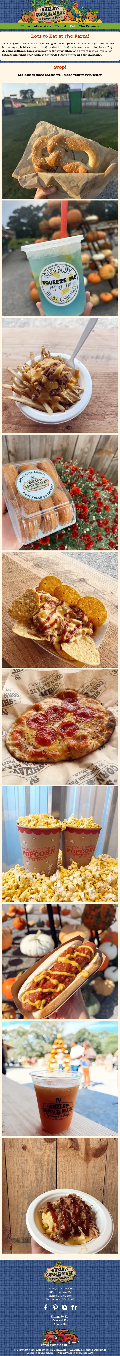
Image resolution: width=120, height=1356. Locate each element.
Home (25, 26)
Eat (72, 26)
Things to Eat (60, 1316)
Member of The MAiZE (40, 1352)
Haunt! (60, 26)
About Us (60, 1324)
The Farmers (89, 26)
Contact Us (60, 1320)
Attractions (42, 26)
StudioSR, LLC (84, 1352)
